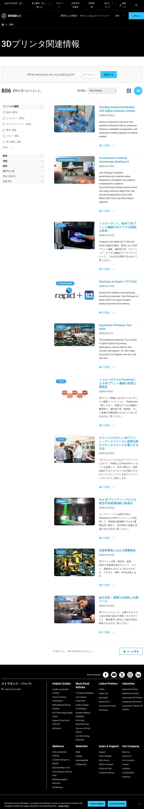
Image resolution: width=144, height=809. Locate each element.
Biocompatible (82, 760)
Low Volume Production (81, 699)
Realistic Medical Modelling (83, 714)
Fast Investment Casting (59, 754)
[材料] (23, 166)
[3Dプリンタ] (23, 171)
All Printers (103, 710)
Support (102, 752)
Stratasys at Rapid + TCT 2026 (118, 281)
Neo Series (103, 698)
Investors (126, 777)
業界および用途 (68, 16)
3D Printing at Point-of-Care (62, 773)
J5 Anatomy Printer (107, 706)
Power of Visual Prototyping (59, 699)
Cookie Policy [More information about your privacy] (63, 806)
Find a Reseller (105, 756)
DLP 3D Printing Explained (82, 738)
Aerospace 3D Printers (132, 702)
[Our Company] (132, 747)
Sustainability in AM (60, 767)
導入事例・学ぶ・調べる (39, 5)
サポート (59, 5)
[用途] (23, 161)
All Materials (81, 764)
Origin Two (103, 693)
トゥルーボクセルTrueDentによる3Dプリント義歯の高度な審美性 (117, 383)
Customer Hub (105, 768)
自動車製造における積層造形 (117, 550)
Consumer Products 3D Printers (132, 708)
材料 (117, 16)
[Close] (139, 804)
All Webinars (57, 787)
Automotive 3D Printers (132, 698)
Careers (125, 764)
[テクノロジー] (23, 176)
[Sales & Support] (109, 747)
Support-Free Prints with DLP (60, 722)
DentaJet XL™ (105, 702)
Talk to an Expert (106, 764)
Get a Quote (104, 760)
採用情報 (92, 5)
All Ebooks (56, 728)
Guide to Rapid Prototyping (82, 707)
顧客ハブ (123, 5)
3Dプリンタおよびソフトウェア (94, 16)
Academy (126, 768)
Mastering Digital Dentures (59, 781)
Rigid (78, 752)
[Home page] (1, 25)
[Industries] (132, 684)
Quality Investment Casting (60, 691)
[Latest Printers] (109, 684)
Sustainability (128, 773)
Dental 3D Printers (130, 689)
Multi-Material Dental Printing (61, 707)
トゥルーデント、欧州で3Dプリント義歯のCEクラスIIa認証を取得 (117, 227)
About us (126, 752)
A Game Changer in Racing (60, 762)
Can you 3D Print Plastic (83, 730)
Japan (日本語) (14, 3)
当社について (107, 5)
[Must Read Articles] (86, 686)
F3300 (101, 689)
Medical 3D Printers (130, 693)
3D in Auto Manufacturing (82, 722)
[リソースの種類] (23, 106)
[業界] (23, 156)
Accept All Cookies (117, 804)
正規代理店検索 (75, 5)
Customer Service (106, 773)
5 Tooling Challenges (85, 693)
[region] (72, 804)
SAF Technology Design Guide (62, 714)
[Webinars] (62, 747)
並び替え (81, 90)
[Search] (136, 5)
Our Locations (128, 760)
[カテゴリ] (23, 181)
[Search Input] (91, 74)
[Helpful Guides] (62, 684)
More (5, 147)
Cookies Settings (97, 804)
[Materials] (86, 747)
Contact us (127, 756)
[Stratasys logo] (11, 16)
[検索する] (108, 74)
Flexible (79, 756)
